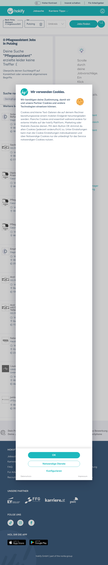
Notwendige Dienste (54, 463)
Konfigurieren (54, 470)
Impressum (82, 476)
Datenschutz (26, 476)
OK (54, 455)
